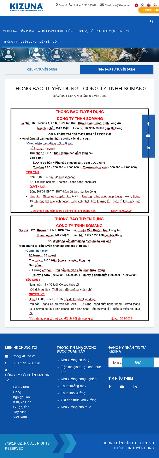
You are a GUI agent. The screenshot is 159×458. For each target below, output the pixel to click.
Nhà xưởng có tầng (75, 360)
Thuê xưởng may (73, 386)
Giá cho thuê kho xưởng (78, 400)
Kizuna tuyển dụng (42, 69)
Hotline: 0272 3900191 (83, 5)
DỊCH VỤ (147, 443)
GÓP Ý (56, 41)
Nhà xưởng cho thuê (76, 407)
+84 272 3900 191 (27, 363)
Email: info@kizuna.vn (115, 5)
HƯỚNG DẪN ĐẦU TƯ (119, 443)
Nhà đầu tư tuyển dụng (116, 69)
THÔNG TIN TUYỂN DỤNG (133, 448)
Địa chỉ (61, 5)
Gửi (138, 362)
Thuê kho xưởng (73, 393)
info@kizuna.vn (24, 356)
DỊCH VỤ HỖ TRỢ (88, 31)
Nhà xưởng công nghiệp (78, 379)
